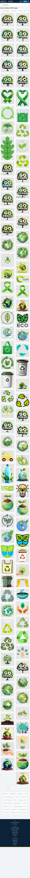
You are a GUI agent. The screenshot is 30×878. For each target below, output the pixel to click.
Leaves (18, 812)
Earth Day (5, 806)
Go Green (26, 793)
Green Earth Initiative (5, 10)
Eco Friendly (17, 796)
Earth (10, 806)
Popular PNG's (15, 833)
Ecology (24, 803)
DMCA (15, 844)
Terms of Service (15, 838)
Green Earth (24, 812)
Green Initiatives (5, 793)
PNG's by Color (15, 830)
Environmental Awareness (8, 796)
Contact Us (15, 843)
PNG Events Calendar (15, 829)
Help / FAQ (15, 841)
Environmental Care (17, 803)
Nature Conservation (8, 800)
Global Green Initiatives (23, 10)
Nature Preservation (7, 803)
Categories (15, 835)
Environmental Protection (18, 806)
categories (10, 1)
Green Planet (6, 809)
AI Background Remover (15, 822)
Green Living (6, 812)
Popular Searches (15, 832)
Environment (24, 796)
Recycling (12, 812)
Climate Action (13, 809)
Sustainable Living (22, 800)
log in (21, 1)
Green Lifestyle (15, 815)
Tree (25, 806)
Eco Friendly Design (22, 809)
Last (21, 788)
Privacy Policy (15, 840)
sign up (25, 1)
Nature (15, 800)
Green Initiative (13, 10)
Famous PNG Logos (15, 827)
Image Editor (15, 823)
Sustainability (12, 793)
